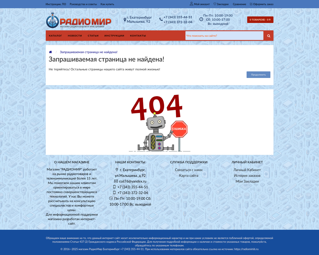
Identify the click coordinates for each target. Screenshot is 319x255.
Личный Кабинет (247, 170)
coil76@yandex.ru (132, 181)
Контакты (138, 35)
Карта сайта (188, 175)
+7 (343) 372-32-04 (178, 22)
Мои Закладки (247, 181)
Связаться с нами (188, 170)
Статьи (93, 35)
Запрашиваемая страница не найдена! (89, 52)
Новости (75, 35)
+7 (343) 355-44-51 (178, 17)
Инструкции (114, 35)
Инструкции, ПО (56, 4)
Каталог (55, 35)
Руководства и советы (83, 4)
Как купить (107, 4)
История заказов (247, 175)
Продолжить (258, 74)
